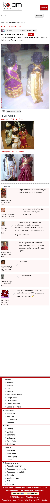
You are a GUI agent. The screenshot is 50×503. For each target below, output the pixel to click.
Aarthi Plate (11, 441)
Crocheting (11, 444)
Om (8, 389)
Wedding (10, 422)
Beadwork (11, 435)
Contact (45, 500)
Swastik (10, 392)
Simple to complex (14, 407)
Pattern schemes (13, 404)
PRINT (30, 34)
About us (10, 484)
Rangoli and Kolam (12, 463)
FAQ (8, 481)
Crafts (7, 426)
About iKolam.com (9, 500)
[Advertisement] (26, 342)
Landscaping (12, 457)
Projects (8, 447)
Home (3, 22)
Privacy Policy (23, 500)
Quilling (10, 432)
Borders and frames (14, 395)
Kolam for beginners (15, 466)
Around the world (13, 413)
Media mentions (13, 478)
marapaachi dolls (14, 111)
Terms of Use (35, 500)
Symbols (10, 382)
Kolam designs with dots (16, 469)
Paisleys (10, 386)
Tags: (3, 111)
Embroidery (11, 438)
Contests (10, 475)
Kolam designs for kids (16, 472)
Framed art (11, 450)
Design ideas (12, 398)
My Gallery (31, 30)
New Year (10, 416)
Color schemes (13, 401)
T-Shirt (9, 459)
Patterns (8, 379)
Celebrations (9, 410)
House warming (13, 419)
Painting (10, 429)
